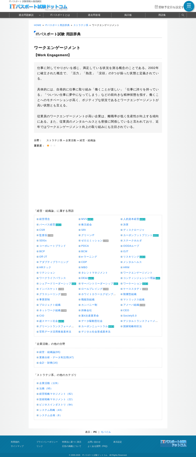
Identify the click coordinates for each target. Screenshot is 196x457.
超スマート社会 (48, 321)
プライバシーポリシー (47, 442)
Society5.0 (130, 315)
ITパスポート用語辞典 (57, 25)
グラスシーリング (50, 294)
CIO (41, 315)
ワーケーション (132, 283)
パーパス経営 (47, 224)
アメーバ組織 (131, 304)
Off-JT (43, 256)
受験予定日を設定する (172, 7)
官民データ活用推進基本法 (55, 331)
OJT (125, 251)
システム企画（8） (50, 415)
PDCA (85, 245)
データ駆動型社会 (92, 321)
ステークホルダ (132, 240)
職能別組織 (88, 299)
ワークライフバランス (52, 278)
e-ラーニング (89, 256)
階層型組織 (130, 294)
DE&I (84, 278)
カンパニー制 (89, 304)
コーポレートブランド (52, 245)
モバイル (106, 432)
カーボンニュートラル (94, 326)
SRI (83, 229)
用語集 (162, 14)
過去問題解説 (26, 14)
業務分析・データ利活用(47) (56, 357)
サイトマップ (17, 446)
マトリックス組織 (134, 299)
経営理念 (44, 219)
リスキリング (131, 256)
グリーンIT (87, 235)
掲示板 (128, 14)
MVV (84, 219)
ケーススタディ (132, 288)
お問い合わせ (94, 442)
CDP (84, 262)
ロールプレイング (92, 288)
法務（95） (46, 388)
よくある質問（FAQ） (98, 446)
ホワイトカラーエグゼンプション (101, 294)
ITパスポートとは (60, 14)
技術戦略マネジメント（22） (56, 399)
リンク (39, 446)
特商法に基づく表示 (71, 442)
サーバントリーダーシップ (97, 283)
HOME (37, 25)
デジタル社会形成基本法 (96, 331)
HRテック (45, 267)
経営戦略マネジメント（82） (56, 393)
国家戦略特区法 (132, 326)
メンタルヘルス (132, 262)
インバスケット (48, 288)
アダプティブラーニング (54, 262)
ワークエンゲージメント (138, 272)
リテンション (47, 272)
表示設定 (117, 442)
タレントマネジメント (94, 272)
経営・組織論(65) (49, 352)
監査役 (43, 235)
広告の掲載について (71, 446)
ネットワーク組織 (50, 310)
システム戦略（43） (51, 410)
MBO (84, 267)
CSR (42, 229)
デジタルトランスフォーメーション (144, 321)
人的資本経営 (131, 219)
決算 (126, 224)
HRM (126, 267)
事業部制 (44, 299)
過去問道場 (94, 14)
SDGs (43, 240)
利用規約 (15, 442)
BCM (84, 251)
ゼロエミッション (92, 240)
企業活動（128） (49, 383)
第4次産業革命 (90, 315)
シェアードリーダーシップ (55, 283)
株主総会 (86, 224)
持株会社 (86, 310)
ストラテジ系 (80, 25)
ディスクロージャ (134, 229)
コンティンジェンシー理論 (139, 278)
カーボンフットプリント (138, 235)
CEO (126, 310)
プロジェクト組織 (50, 304)
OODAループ (131, 245)
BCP (42, 251)
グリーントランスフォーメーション (60, 326)
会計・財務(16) (48, 362)
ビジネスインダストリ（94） (56, 404)
